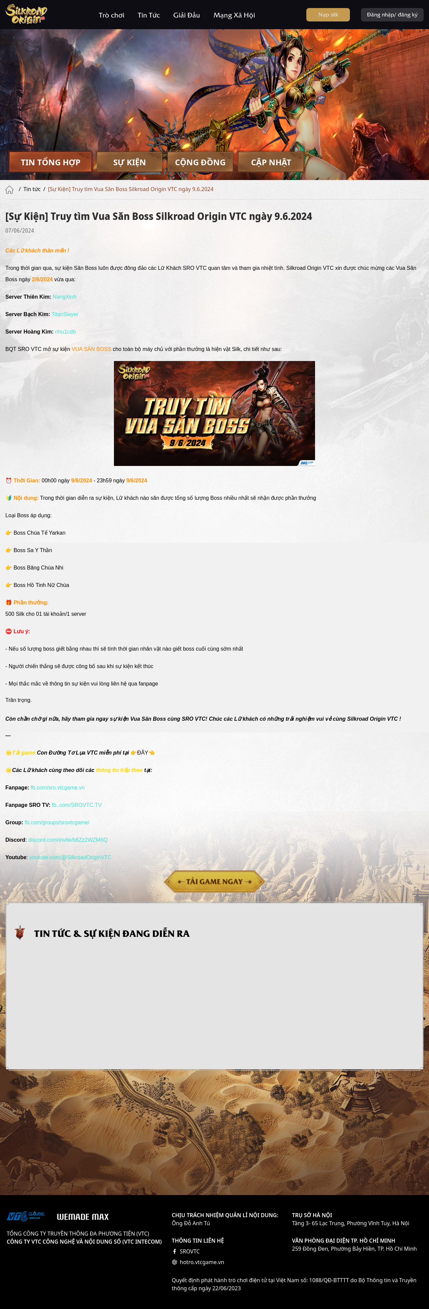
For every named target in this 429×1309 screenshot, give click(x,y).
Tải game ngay (214, 881)
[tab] (50, 162)
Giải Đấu (186, 14)
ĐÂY (142, 753)
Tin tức (32, 189)
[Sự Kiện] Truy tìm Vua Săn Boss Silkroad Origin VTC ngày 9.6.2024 (130, 189)
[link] (68, 840)
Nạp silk (328, 14)
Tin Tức (149, 14)
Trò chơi (111, 14)
